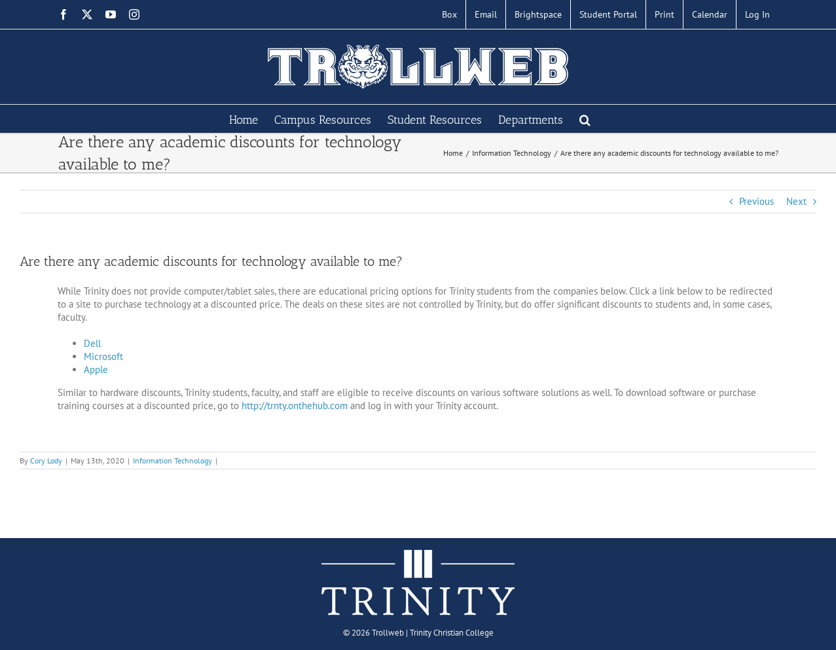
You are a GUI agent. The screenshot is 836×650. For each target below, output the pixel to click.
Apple (96, 369)
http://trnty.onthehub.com (295, 405)
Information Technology (172, 460)
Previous (756, 201)
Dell (92, 343)
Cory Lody (46, 460)
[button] (585, 119)
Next (796, 201)
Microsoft (103, 356)
